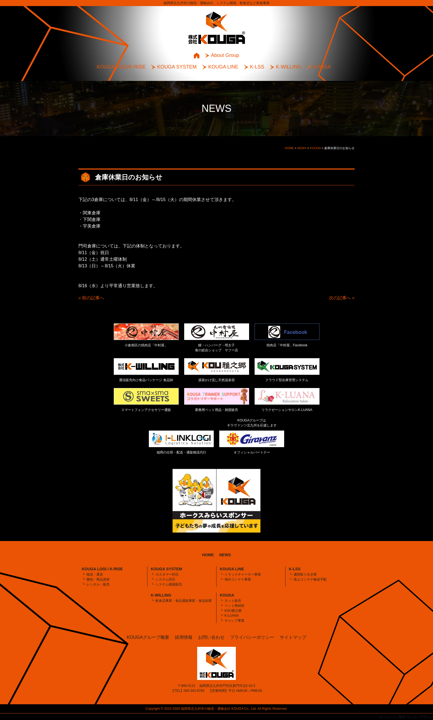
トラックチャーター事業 (243, 574)
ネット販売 (233, 601)
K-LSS (257, 67)
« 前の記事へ (91, 298)
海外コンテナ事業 (238, 579)
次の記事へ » (342, 298)
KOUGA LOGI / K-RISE (102, 569)
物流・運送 (94, 574)
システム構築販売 (168, 584)
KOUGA (322, 67)
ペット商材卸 (234, 606)
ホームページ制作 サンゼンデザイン (406, 717)
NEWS (225, 555)
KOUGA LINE (223, 67)
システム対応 (165, 579)
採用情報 (183, 637)
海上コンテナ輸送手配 (310, 579)
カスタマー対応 (167, 574)
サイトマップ (293, 637)
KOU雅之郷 (233, 611)
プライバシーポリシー (252, 637)
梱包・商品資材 (98, 579)
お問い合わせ (211, 637)
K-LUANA (232, 616)
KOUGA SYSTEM (177, 67)
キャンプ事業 (234, 621)
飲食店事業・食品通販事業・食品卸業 (183, 601)
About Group (225, 55)
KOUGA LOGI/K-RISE (121, 67)
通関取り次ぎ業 (305, 574)
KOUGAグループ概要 (148, 637)
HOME (208, 555)
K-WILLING (288, 67)
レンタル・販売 (98, 584)
